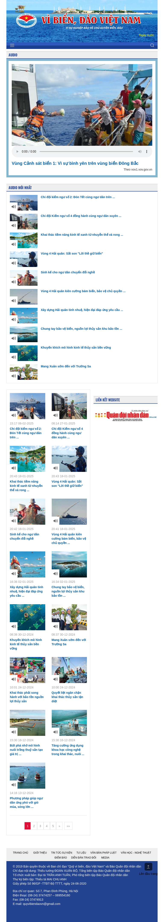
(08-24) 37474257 (40, 895)
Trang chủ (20, 852)
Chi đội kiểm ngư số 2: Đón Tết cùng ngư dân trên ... (62, 197)
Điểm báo (61, 857)
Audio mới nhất (20, 187)
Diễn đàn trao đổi (83, 857)
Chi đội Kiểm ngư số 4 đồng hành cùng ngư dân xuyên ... (65, 216)
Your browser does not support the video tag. (82, 151)
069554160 (62, 895)
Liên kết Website (108, 399)
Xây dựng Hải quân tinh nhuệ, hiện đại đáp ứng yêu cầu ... (66, 310)
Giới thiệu (40, 852)
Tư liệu (81, 852)
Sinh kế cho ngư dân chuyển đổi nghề (52, 272)
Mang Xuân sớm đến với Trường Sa (50, 366)
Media (105, 857)
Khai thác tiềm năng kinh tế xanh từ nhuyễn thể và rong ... (66, 235)
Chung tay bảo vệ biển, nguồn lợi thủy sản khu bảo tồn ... (66, 329)
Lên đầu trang (148, 869)
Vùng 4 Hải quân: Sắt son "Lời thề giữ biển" (56, 253)
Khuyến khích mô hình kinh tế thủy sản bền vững (60, 347)
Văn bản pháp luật (103, 852)
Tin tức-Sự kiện (61, 852)
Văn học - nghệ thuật (136, 852)
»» (68, 826)
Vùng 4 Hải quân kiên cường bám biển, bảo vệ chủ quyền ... (68, 291)
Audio (13, 54)
